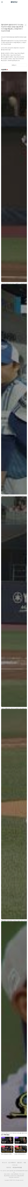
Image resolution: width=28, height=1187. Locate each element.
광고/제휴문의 (12, 1162)
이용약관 (8, 1167)
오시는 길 (14, 1165)
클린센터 (19, 1162)
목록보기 (14, 65)
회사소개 (4, 1162)
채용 (25, 1162)
